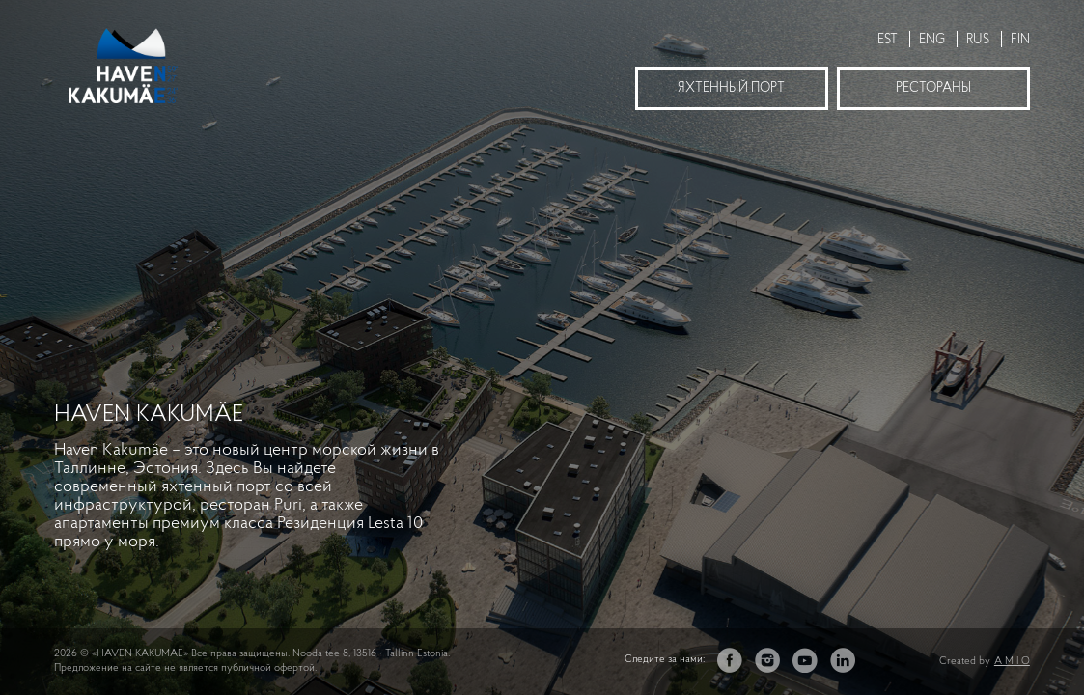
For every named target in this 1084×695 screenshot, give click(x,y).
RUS (977, 40)
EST (887, 40)
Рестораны (933, 88)
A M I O (1012, 661)
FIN (1020, 40)
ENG (932, 40)
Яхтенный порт (731, 88)
